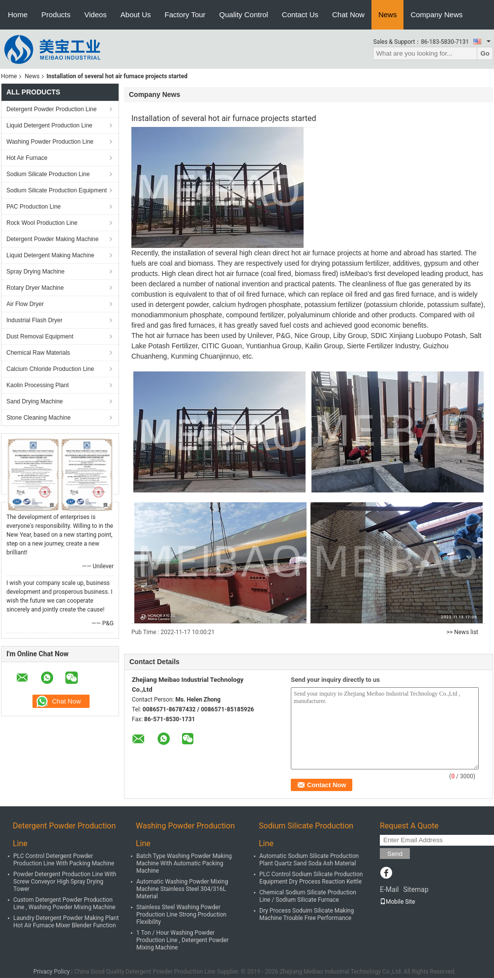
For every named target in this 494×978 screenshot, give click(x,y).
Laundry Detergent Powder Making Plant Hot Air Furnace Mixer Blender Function (66, 922)
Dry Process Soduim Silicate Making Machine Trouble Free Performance (306, 914)
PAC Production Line (33, 206)
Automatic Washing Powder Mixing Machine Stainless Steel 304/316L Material (182, 889)
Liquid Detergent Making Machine (50, 255)
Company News (436, 14)
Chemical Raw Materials (38, 352)
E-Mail (389, 889)
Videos (95, 14)
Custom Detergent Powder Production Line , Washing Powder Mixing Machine (64, 903)
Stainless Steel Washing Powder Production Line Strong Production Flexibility (181, 914)
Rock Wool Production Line (42, 222)
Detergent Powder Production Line (51, 109)
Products (55, 14)
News (387, 14)
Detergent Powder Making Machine (52, 239)
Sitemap (415, 889)
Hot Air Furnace (26, 157)
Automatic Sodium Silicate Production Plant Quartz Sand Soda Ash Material (309, 860)
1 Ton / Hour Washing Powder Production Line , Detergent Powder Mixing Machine (182, 940)
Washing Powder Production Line (49, 141)
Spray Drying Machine (35, 271)
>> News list (462, 632)
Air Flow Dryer (25, 304)
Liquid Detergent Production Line (49, 125)
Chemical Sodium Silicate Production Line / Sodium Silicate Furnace (307, 896)
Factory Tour (185, 14)
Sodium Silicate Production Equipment (56, 190)
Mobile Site (397, 901)
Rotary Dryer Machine (35, 287)
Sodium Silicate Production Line (48, 174)
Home (18, 14)
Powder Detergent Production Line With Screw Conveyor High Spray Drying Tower (64, 881)
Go (485, 53)
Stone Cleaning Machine (38, 417)
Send (394, 853)
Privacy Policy (51, 971)
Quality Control (243, 14)
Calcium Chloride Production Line (50, 369)
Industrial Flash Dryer (34, 320)
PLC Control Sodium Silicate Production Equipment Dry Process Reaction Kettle (311, 878)
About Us (136, 14)
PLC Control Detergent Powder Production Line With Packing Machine (63, 860)
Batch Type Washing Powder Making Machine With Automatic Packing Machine (184, 863)
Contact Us (300, 14)
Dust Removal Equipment (39, 336)
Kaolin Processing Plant (37, 385)
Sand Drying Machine (34, 401)
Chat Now (348, 14)
